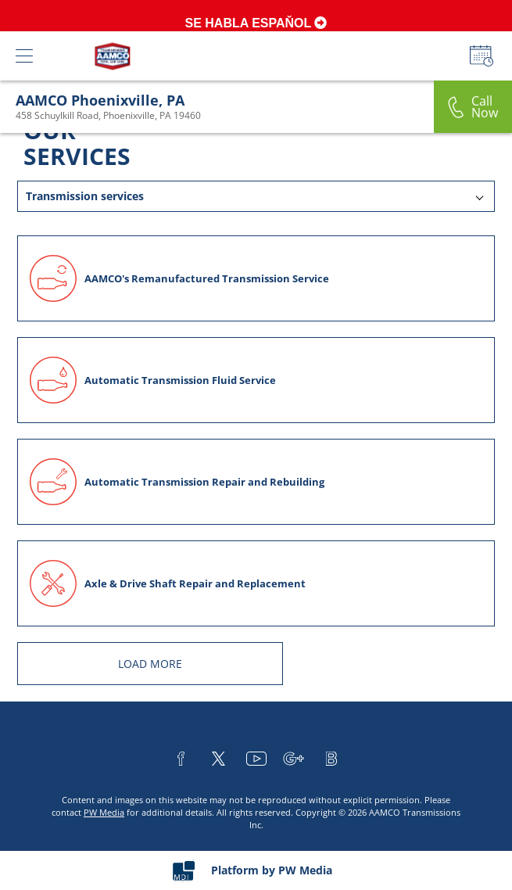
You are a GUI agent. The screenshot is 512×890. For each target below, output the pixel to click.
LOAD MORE (150, 663)
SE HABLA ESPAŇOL (256, 23)
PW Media (104, 812)
